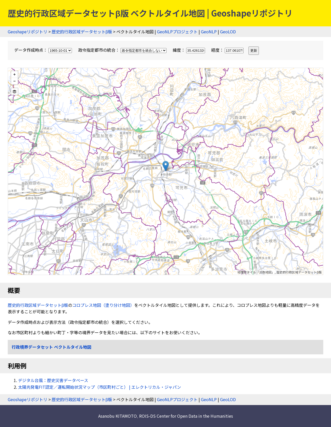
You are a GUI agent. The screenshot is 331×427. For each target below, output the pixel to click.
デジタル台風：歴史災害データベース (53, 380)
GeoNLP (209, 31)
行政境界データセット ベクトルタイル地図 (51, 347)
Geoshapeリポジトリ (27, 31)
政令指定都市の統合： (123, 50)
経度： (228, 50)
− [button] (14, 81)
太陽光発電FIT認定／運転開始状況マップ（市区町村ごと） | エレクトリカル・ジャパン (99, 387)
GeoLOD (228, 31)
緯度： (189, 50)
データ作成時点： (43, 50)
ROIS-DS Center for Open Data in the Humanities (186, 416)
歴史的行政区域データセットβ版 (82, 31)
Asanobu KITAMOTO (117, 416)
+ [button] (14, 74)
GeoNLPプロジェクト (177, 31)
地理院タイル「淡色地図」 (256, 272)
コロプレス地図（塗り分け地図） (103, 305)
